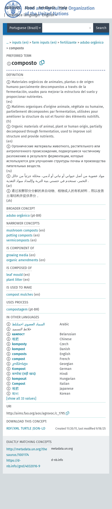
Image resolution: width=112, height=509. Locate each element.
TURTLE (26, 428)
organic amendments (22, 260)
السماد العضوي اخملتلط (28, 324)
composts (19, 354)
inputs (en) (20, 43)
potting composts (19, 235)
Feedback (47, 7)
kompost (18, 349)
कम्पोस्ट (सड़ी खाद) (24, 374)
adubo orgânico (92, 43)
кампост (18, 334)
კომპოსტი (20, 364)
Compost (18, 384)
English (48, 15)
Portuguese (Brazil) (23, 28)
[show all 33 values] (21, 399)
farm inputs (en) (44, 43)
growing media (17, 255)
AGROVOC (13, 7)
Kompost (18, 369)
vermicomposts (17, 240)
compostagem (17, 309)
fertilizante (68, 43)
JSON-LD (39, 428)
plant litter (14, 280)
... (7, 43)
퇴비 (15, 394)
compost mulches (19, 295)
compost (18, 359)
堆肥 (15, 339)
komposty (19, 344)
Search (101, 28)
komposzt (19, 379)
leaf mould (14, 275)
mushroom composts (22, 230)
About (30, 7)
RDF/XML (13, 428)
